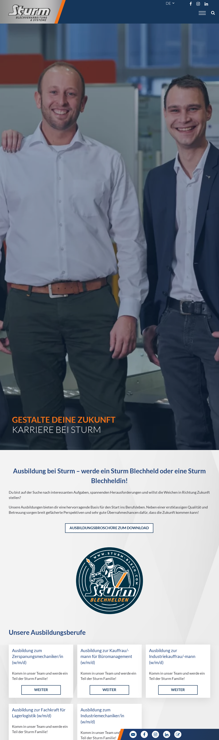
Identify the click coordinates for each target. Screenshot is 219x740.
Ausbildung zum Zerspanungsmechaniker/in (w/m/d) (37, 656)
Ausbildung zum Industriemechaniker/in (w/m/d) (102, 715)
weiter (41, 690)
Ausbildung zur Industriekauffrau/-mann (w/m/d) (172, 656)
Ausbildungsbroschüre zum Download (109, 528)
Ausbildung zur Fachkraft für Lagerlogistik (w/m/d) (38, 712)
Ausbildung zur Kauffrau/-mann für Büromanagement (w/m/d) (106, 656)
